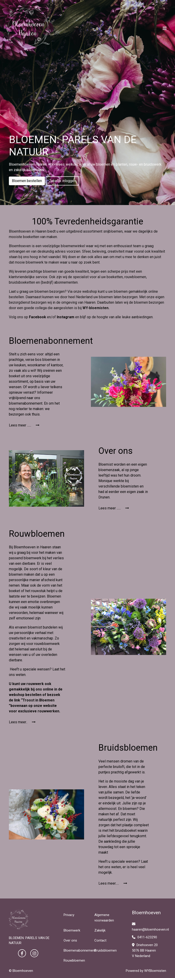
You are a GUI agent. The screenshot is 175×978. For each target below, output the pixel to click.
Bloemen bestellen (27, 181)
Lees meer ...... (24, 425)
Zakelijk (100, 930)
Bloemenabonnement (80, 950)
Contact (100, 940)
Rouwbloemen (74, 960)
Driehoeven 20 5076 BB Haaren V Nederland (145, 950)
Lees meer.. (22, 722)
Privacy (69, 915)
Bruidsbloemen (105, 950)
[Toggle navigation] (165, 28)
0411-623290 (144, 937)
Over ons (70, 940)
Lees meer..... (112, 883)
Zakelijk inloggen (62, 181)
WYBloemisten (155, 971)
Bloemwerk (72, 930)
